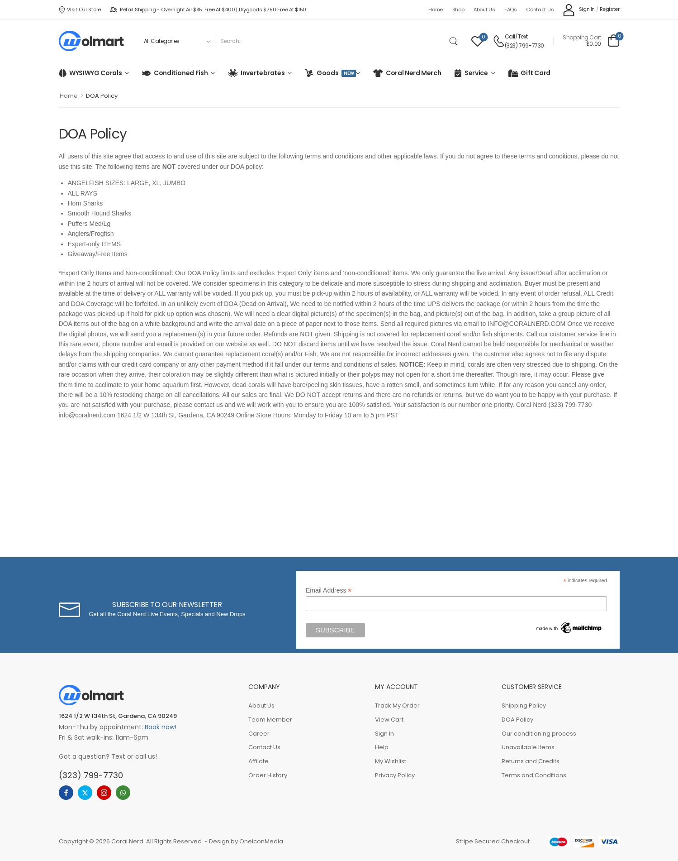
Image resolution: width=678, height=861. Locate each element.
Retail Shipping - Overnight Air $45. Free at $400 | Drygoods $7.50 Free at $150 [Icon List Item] (208, 9)
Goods (335, 72)
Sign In (384, 733)
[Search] (330, 41)
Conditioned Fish (181, 72)
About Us (484, 9)
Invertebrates (262, 72)
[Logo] (91, 41)
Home (435, 9)
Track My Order (397, 705)
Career (259, 733)
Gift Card (535, 72)
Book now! (160, 727)
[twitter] (85, 792)
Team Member (270, 719)
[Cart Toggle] (591, 41)
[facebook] (66, 792)
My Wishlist (390, 761)
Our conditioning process (539, 733)
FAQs (510, 9)
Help (382, 747)
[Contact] (499, 41)
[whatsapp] (123, 792)
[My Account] (579, 10)
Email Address (329, 590)
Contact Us (540, 9)
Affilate (258, 761)
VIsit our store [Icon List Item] (79, 9)
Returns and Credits (530, 761)
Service (476, 72)
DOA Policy (517, 719)
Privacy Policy (395, 775)
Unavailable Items (528, 747)
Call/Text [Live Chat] (516, 36)
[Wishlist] (477, 41)
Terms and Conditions (534, 775)
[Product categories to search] (176, 41)
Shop (458, 9)
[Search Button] (453, 41)
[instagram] (104, 792)
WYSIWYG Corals (95, 72)
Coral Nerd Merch (413, 72)
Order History (267, 775)
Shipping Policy (524, 705)
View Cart (389, 719)
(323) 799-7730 (524, 45)
